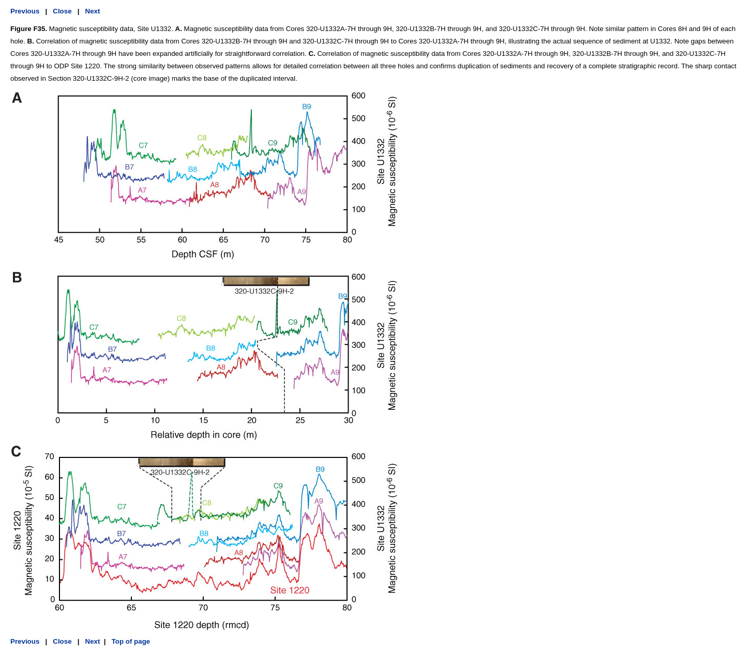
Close (62, 11)
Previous (24, 11)
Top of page (130, 641)
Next (92, 11)
